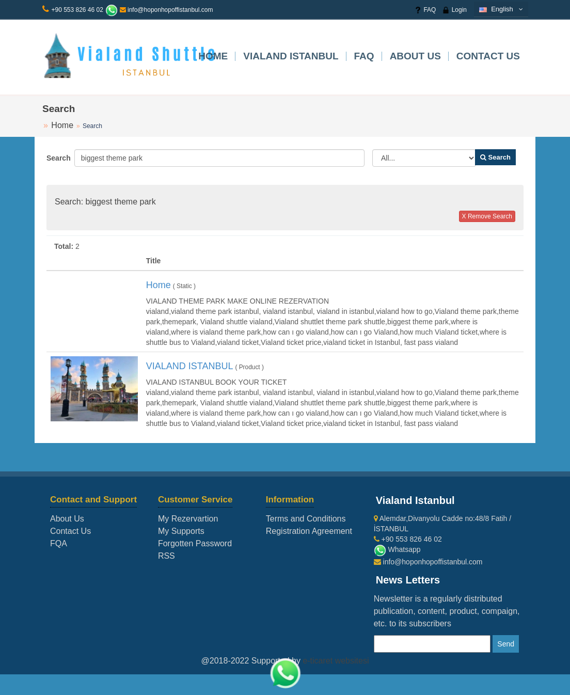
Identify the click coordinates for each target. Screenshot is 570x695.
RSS (166, 555)
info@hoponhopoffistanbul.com (166, 9)
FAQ (425, 9)
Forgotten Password (195, 543)
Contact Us (488, 56)
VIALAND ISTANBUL (290, 56)
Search (56, 158)
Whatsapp (397, 549)
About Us (415, 56)
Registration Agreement (309, 531)
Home (213, 56)
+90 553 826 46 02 (77, 9)
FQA (58, 543)
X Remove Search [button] (487, 216)
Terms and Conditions (306, 518)
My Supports (181, 531)
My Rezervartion (188, 518)
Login (454, 9)
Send (505, 644)
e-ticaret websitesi (336, 660)
